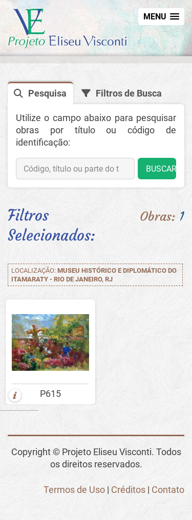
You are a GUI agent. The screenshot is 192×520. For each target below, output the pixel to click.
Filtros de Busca (129, 93)
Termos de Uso (74, 490)
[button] (161, 16)
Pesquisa (47, 93)
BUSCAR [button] (161, 169)
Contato (168, 490)
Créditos (128, 490)
